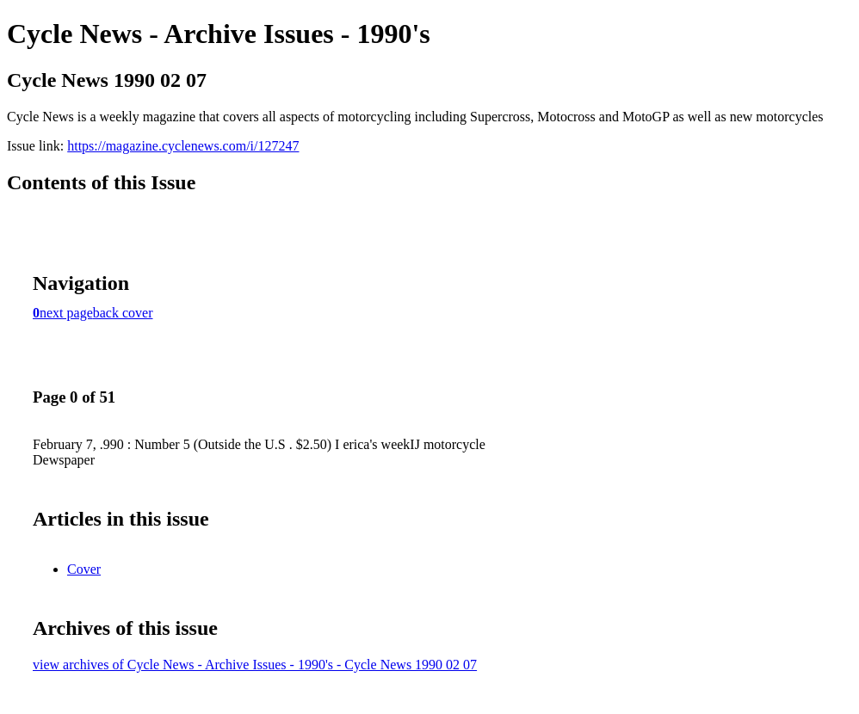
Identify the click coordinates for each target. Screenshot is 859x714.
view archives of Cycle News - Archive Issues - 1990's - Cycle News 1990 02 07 (255, 664)
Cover (84, 569)
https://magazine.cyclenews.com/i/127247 (183, 145)
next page (66, 312)
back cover (123, 312)
